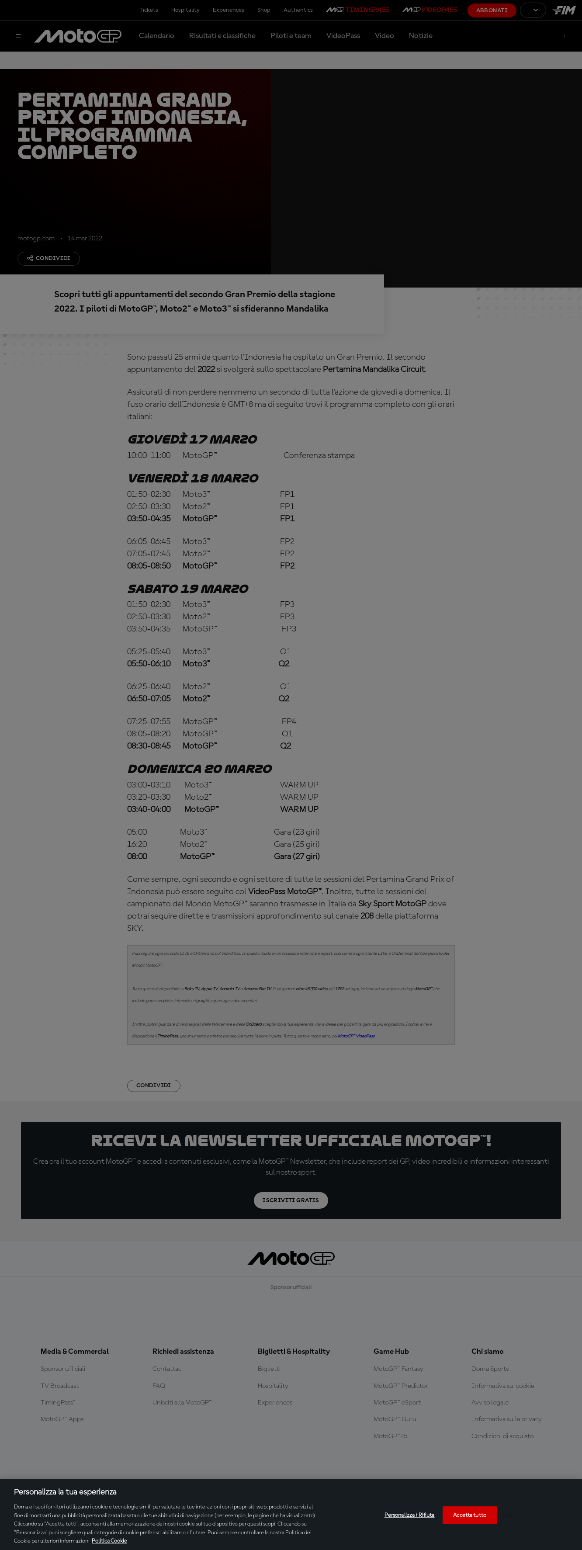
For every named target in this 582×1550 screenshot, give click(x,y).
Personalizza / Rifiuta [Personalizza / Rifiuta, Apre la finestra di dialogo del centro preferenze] (410, 1515)
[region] (291, 1514)
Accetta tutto (469, 1515)
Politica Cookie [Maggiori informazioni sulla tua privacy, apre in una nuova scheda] (109, 1541)
